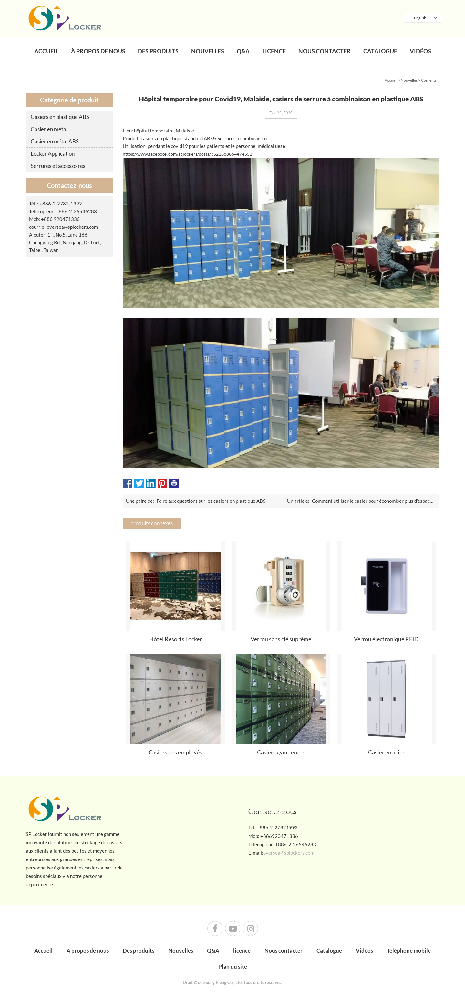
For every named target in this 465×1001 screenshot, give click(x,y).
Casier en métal (49, 129)
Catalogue (380, 51)
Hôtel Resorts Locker (175, 639)
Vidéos (420, 51)
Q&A (243, 51)
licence (274, 51)
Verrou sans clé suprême (281, 639)
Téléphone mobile (409, 950)
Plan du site (232, 966)
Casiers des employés (175, 752)
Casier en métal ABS (55, 141)
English (416, 18)
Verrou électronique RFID (386, 639)
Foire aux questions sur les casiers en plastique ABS (211, 501)
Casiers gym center (281, 752)
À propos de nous (98, 51)
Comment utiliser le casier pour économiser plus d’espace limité (379, 501)
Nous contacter (324, 51)
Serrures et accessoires (58, 166)
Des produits (158, 51)
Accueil (46, 51)
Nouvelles (207, 51)
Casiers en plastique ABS (60, 116)
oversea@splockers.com (72, 227)
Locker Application (53, 153)
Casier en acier (386, 752)
